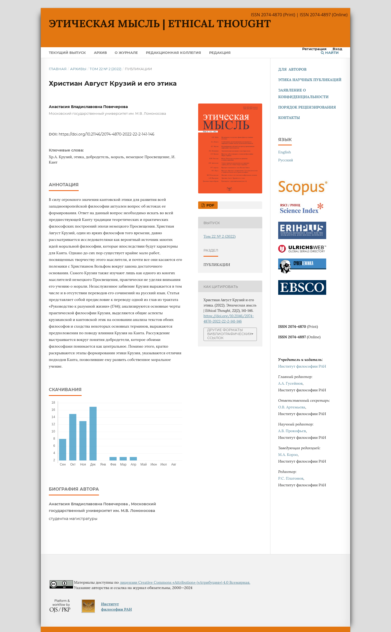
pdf (209, 205)
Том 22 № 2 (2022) (105, 69)
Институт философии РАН (302, 366)
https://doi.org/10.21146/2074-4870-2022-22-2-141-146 (106, 134)
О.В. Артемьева (291, 407)
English (284, 152)
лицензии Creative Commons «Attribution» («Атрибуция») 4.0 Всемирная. (185, 582)
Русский (285, 160)
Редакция (220, 52)
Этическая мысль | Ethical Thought (160, 23)
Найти (330, 52)
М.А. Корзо (288, 454)
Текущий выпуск (67, 52)
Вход (337, 49)
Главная (58, 69)
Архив (100, 52)
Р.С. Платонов (290, 478)
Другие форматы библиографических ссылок (229, 334)
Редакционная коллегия (173, 52)
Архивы (78, 69)
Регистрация (314, 49)
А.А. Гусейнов (290, 383)
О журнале (126, 52)
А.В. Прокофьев (292, 430)
